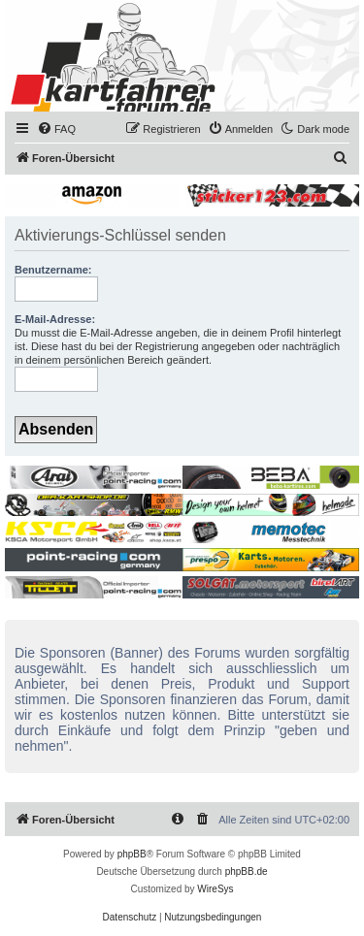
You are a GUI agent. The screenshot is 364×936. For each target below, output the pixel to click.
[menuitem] (56, 129)
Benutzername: (53, 269)
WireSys (215, 889)
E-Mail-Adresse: (55, 319)
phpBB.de (246, 871)
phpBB (132, 854)
